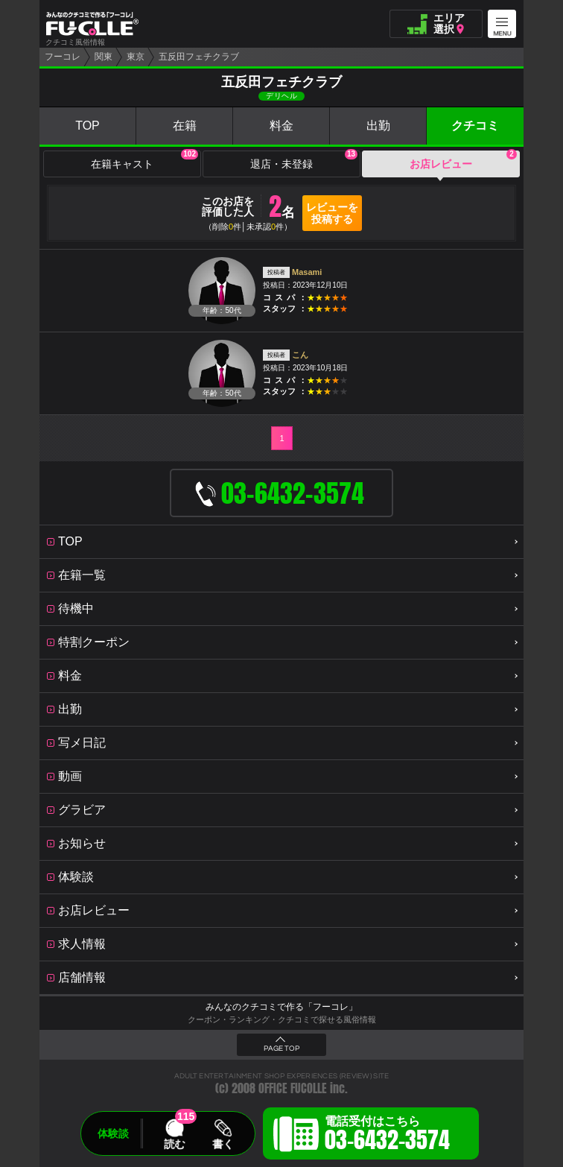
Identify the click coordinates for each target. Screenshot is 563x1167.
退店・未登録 (303, 160)
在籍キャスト (144, 160)
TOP (87, 125)
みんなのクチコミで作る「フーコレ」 (281, 1007)
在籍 (185, 125)
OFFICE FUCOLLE (292, 1088)
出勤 (378, 125)
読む (174, 1144)
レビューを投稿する (332, 213)
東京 (135, 56)
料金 (281, 125)
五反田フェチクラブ (199, 56)
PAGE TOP (281, 1048)
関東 (103, 56)
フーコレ (62, 56)
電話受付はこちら (387, 1136)
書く (222, 1144)
